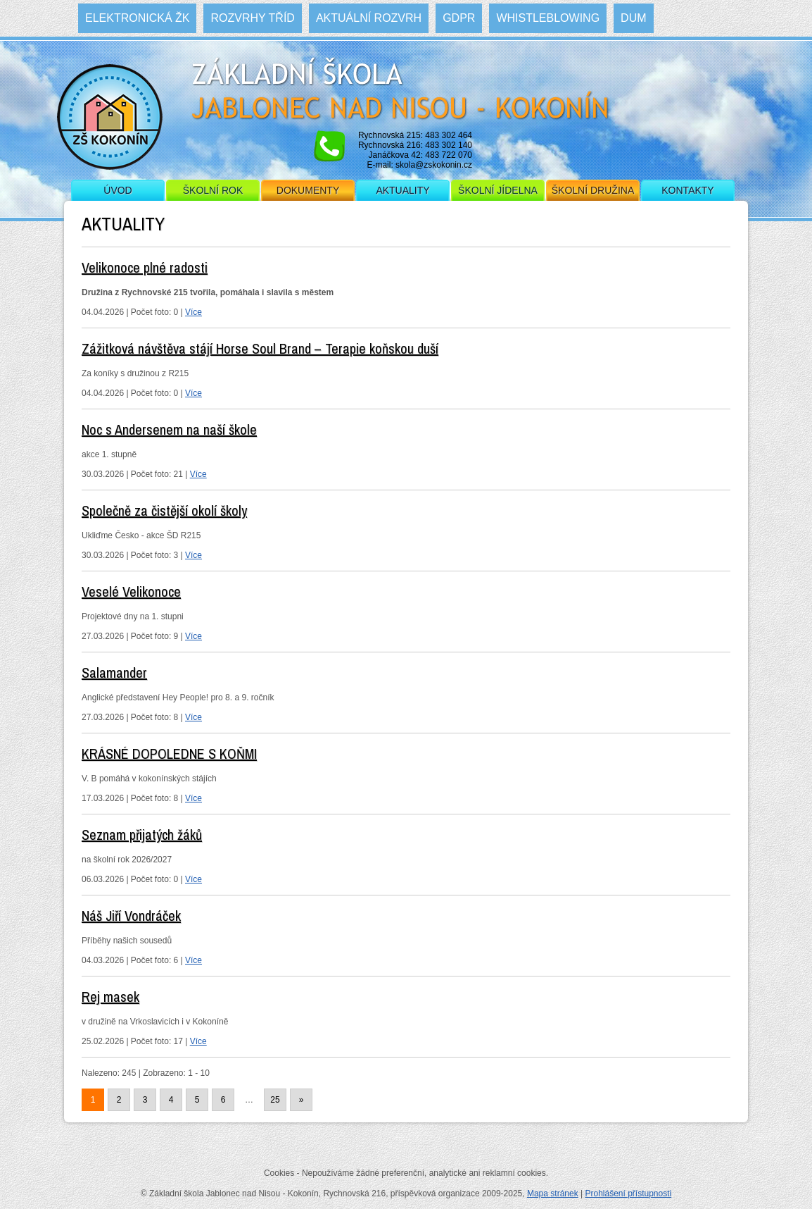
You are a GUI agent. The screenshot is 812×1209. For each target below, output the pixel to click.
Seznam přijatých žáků (142, 834)
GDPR (459, 18)
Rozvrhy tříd (252, 18)
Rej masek (110, 996)
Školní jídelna (498, 190)
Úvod (117, 190)
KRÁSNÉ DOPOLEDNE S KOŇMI (169, 753)
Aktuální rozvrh (368, 18)
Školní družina (593, 190)
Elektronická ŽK (137, 18)
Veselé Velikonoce (131, 591)
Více (193, 312)
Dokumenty (308, 190)
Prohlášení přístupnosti (628, 1193)
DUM (633, 18)
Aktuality (402, 190)
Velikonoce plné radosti (145, 267)
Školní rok (213, 190)
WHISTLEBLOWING (548, 18)
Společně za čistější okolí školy (164, 510)
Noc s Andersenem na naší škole (169, 429)
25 (274, 1100)
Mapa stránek (552, 1193)
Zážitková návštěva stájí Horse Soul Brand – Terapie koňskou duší (260, 348)
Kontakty (687, 190)
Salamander (114, 672)
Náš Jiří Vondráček (131, 915)
